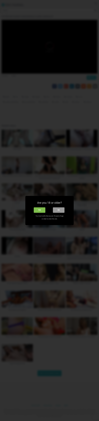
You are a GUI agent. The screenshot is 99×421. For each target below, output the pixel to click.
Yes (39, 210)
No (59, 210)
